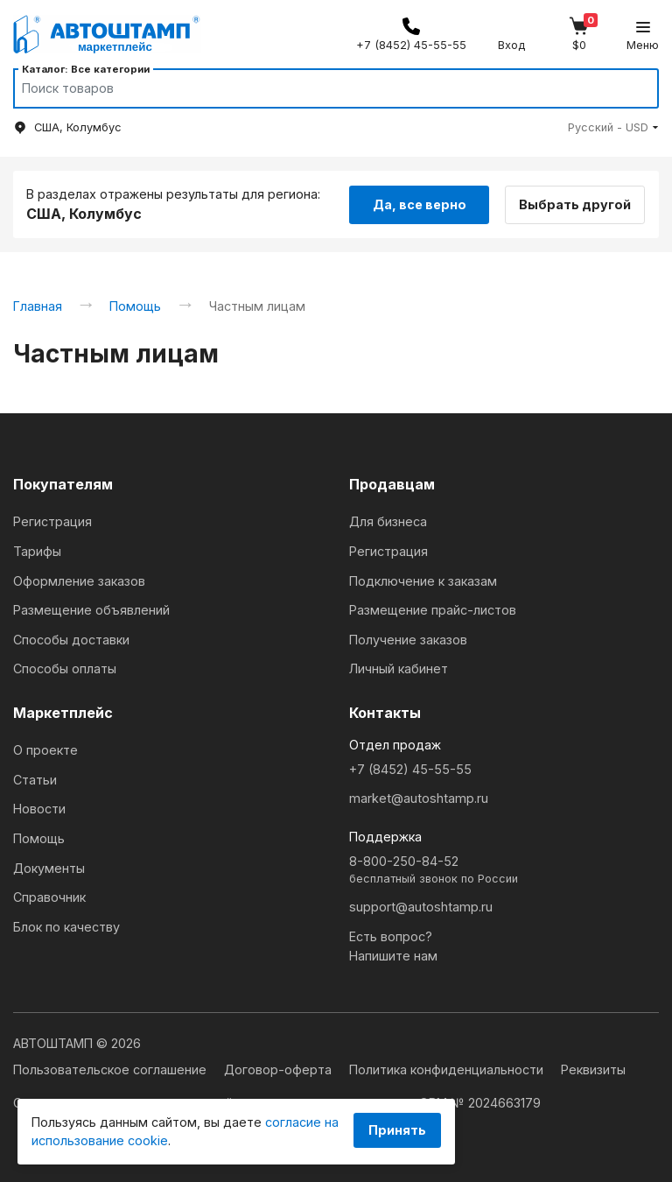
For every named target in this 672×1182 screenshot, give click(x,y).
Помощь (135, 306)
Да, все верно (419, 203)
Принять (397, 1129)
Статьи (35, 779)
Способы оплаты (64, 668)
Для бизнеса (388, 521)
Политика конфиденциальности (448, 1069)
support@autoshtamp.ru (421, 906)
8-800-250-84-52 (504, 871)
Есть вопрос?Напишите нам (393, 946)
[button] (613, 127)
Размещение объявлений (91, 609)
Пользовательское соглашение (111, 1069)
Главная (37, 306)
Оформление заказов (79, 580)
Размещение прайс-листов (432, 609)
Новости (39, 808)
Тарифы (37, 551)
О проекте (45, 749)
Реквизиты (593, 1069)
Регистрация (52, 521)
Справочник (49, 897)
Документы (49, 868)
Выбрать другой (578, 203)
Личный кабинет (398, 668)
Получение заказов (408, 639)
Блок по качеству (66, 926)
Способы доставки (71, 639)
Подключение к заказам (423, 580)
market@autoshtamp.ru (418, 798)
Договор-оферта (279, 1069)
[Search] (319, 88)
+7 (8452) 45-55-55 (410, 769)
